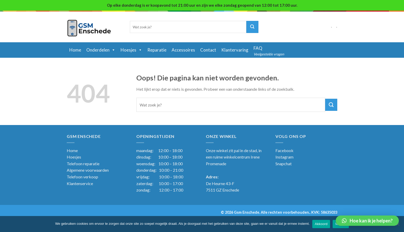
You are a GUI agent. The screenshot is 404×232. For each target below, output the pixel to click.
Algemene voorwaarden (88, 170)
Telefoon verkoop (82, 176)
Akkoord (321, 224)
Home (72, 150)
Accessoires (183, 50)
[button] (367, 221)
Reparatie (156, 50)
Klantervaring (234, 50)
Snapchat (283, 163)
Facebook (284, 150)
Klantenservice (80, 183)
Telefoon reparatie (83, 163)
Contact (208, 50)
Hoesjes (131, 50)
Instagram (284, 156)
